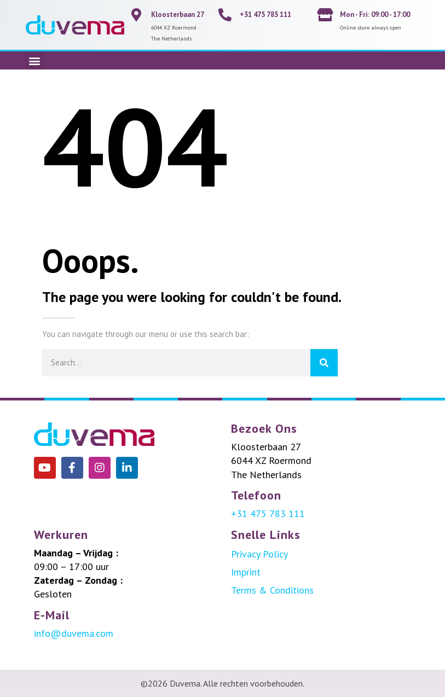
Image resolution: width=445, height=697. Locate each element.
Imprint (246, 572)
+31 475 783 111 (265, 14)
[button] (35, 60)
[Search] (324, 362)
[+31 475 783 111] (225, 14)
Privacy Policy (259, 554)
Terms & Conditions (272, 590)
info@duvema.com (73, 633)
